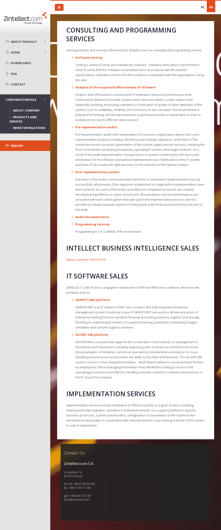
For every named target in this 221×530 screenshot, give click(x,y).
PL (203, 7)
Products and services (23, 119)
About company (26, 110)
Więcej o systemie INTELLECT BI (86, 259)
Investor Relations (29, 128)
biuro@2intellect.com (77, 500)
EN (211, 7)
